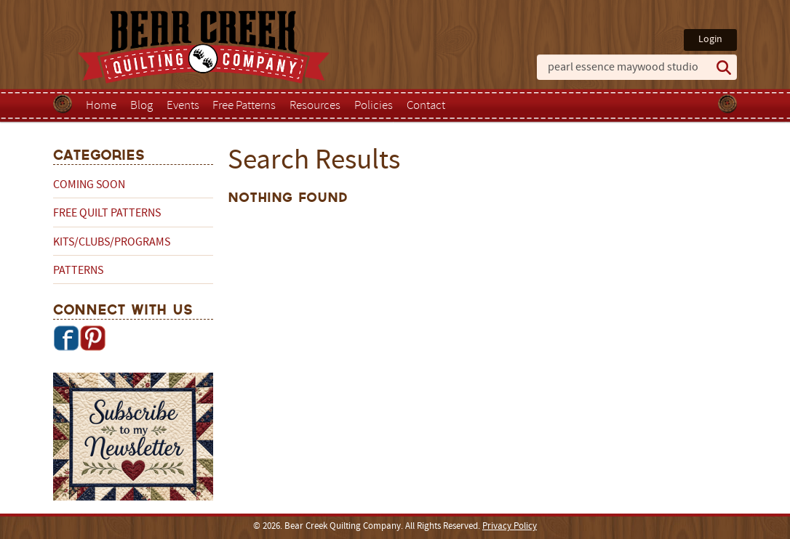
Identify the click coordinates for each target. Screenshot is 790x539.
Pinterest (92, 338)
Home (101, 106)
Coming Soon (89, 185)
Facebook (66, 338)
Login (710, 39)
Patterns (78, 271)
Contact (426, 106)
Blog (141, 106)
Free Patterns (244, 106)
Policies (373, 106)
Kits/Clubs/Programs (111, 242)
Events (183, 106)
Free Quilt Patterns (107, 213)
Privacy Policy (509, 526)
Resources (315, 106)
